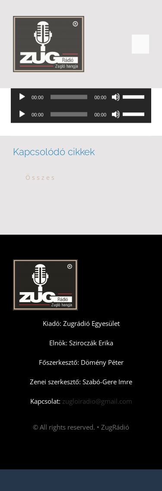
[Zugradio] (48, 19)
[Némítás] (115, 97)
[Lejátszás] (22, 97)
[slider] (69, 98)
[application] (81, 97)
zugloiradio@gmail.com (96, 401)
